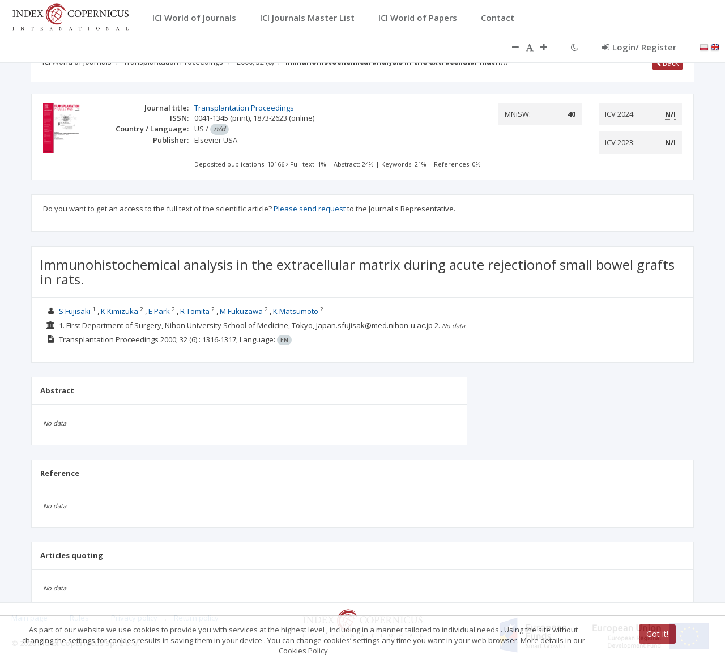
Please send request (310, 208)
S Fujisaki (75, 311)
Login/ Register (639, 47)
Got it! (657, 633)
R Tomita (195, 311)
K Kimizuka (119, 311)
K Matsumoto (295, 311)
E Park (159, 311)
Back (667, 63)
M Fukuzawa (241, 311)
